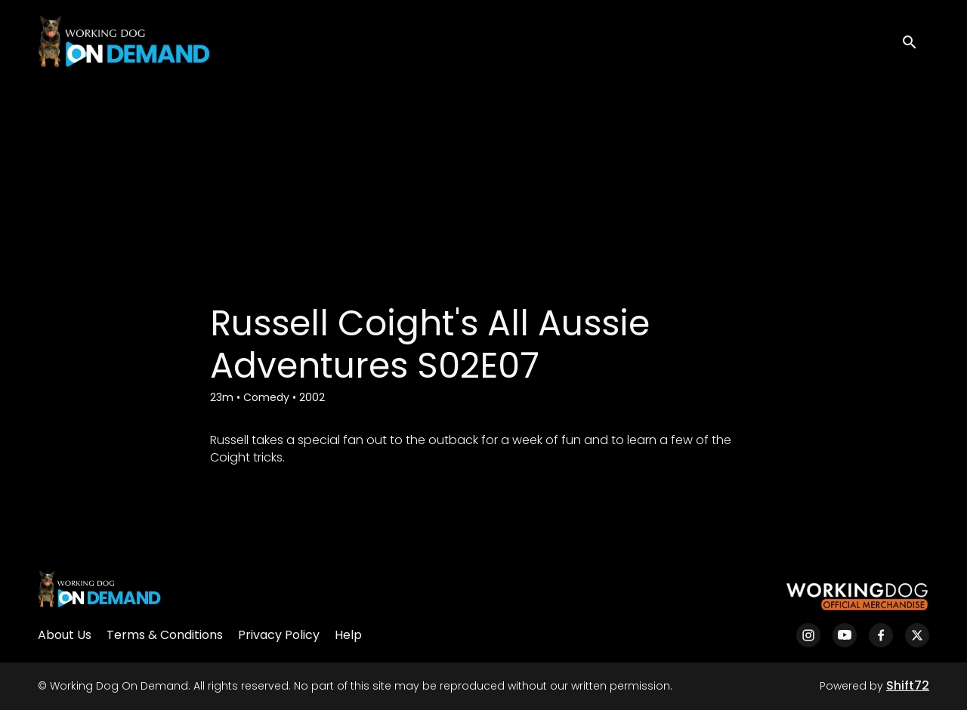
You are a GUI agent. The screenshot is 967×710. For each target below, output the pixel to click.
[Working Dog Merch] (856, 597)
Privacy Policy (279, 635)
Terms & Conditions (165, 635)
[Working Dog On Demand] (99, 596)
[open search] (915, 41)
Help (348, 635)
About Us (64, 635)
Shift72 (907, 685)
